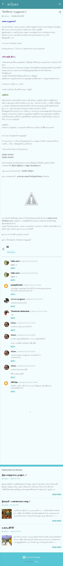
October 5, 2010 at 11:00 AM (32, 285)
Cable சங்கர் (15, 261)
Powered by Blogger (31, 557)
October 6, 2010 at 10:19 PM (26, 323)
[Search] (60, 4)
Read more (56, 495)
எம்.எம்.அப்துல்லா (18, 299)
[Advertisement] (31, 445)
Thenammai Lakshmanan (20, 311)
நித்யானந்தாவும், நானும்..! (14, 475)
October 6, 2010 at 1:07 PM (34, 299)
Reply (13, 268)
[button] (60, 12)
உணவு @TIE (8, 527)
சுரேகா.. (14, 323)
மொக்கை (11, 252)
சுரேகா (12, 4)
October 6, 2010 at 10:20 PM (26, 335)
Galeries (36, 561)
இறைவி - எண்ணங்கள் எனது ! (16, 501)
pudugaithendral (16, 285)
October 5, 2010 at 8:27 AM (29, 261)
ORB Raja (14, 382)
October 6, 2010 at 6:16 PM (38, 311)
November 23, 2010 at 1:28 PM (27, 382)
